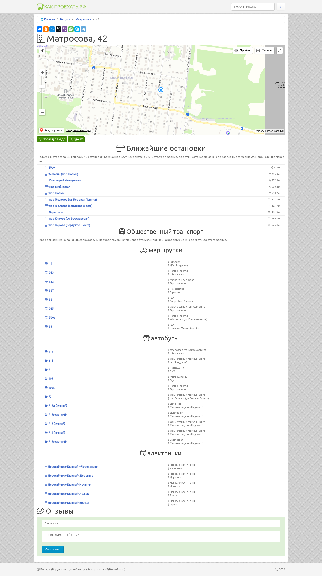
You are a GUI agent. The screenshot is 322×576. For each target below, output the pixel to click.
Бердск (65, 19)
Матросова (83, 19)
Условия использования (270, 131)
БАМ (50, 167)
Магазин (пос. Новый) (61, 174)
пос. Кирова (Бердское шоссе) (67, 225)
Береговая (54, 212)
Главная (49, 19)
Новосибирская (57, 186)
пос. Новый (54, 193)
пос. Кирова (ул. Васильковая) (67, 218)
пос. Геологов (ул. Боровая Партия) (71, 199)
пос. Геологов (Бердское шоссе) (68, 205)
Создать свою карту (78, 130)
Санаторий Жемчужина (62, 180)
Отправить (52, 549)
